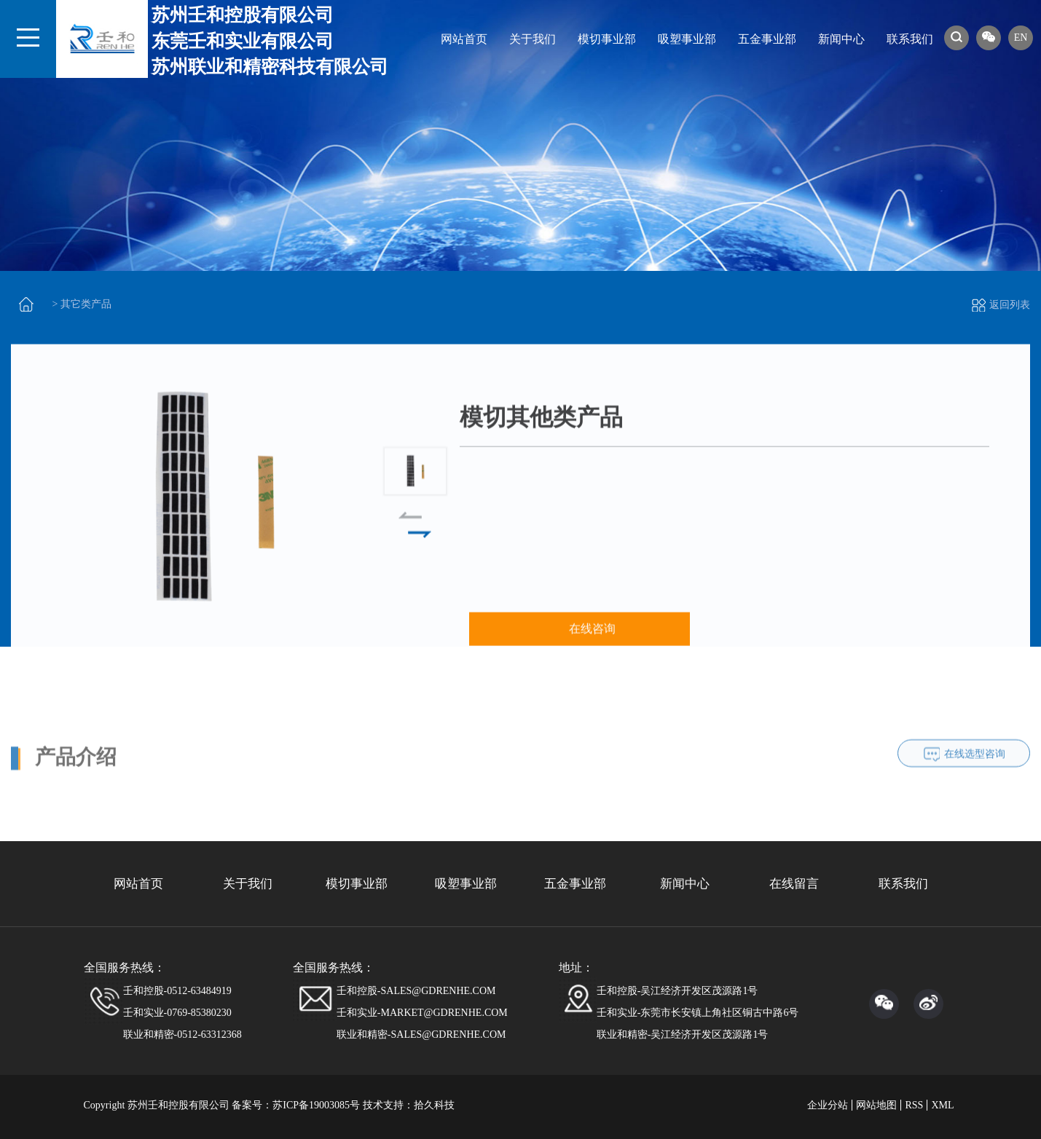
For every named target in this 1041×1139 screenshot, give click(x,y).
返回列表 (1000, 304)
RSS (914, 1105)
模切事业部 (607, 39)
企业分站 (827, 1105)
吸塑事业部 (687, 39)
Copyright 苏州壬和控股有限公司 (156, 1105)
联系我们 (910, 39)
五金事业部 (767, 39)
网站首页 (464, 39)
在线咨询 (592, 645)
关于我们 (532, 39)
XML (942, 1105)
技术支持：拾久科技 (409, 1105)
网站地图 (876, 1105)
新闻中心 (841, 39)
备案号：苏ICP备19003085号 (296, 1105)
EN (1021, 37)
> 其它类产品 (81, 304)
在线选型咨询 (974, 805)
